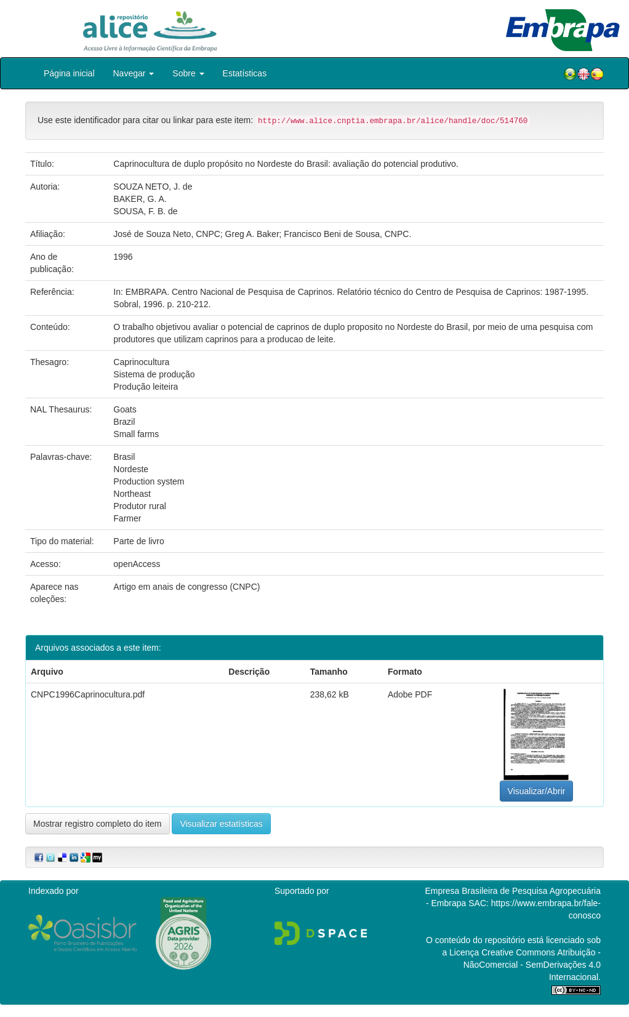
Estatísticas (245, 73)
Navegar (133, 73)
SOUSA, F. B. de (145, 211)
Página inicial (69, 73)
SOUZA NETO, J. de (152, 186)
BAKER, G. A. (139, 199)
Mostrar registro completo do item (97, 824)
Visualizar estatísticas (221, 824)
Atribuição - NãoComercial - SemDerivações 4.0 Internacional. (532, 964)
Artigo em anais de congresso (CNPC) (186, 587)
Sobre (188, 73)
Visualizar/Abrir (537, 791)
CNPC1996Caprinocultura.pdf (88, 694)
